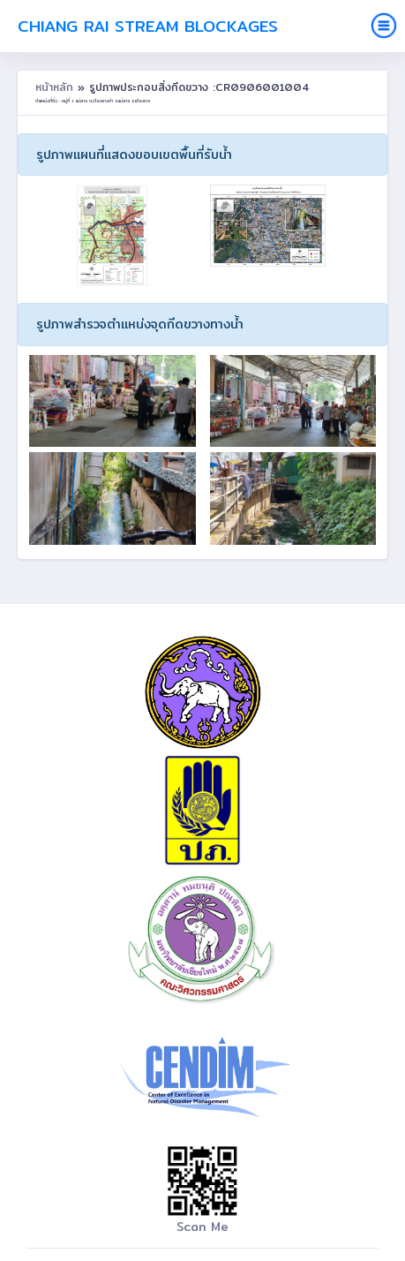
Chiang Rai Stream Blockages (148, 26)
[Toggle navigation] (384, 25)
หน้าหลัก (56, 87)
